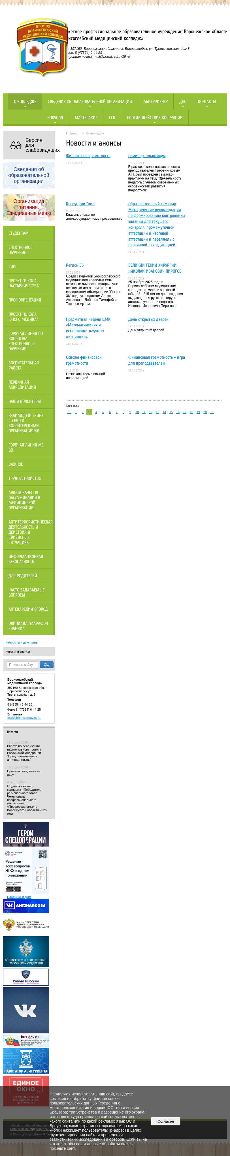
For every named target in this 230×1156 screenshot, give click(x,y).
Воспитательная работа (23, 365)
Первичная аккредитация (22, 385)
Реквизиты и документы (22, 642)
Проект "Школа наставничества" (24, 283)
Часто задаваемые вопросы (26, 592)
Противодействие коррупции (155, 117)
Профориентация (24, 300)
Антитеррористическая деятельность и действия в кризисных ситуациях (30, 532)
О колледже (25, 101)
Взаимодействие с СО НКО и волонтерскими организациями (26, 423)
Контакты (207, 101)
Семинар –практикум (147, 155)
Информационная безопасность (25, 559)
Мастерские (86, 117)
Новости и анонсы (18, 651)
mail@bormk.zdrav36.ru (24, 717)
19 (198, 412)
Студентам (18, 233)
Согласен (166, 1121)
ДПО (182, 101)
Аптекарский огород (28, 609)
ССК (112, 117)
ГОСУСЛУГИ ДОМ (19, 897)
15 (171, 412)
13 (157, 412)
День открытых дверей (148, 319)
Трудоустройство (24, 478)
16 (178, 412)
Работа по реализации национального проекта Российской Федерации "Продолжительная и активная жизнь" (24, 752)
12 (150, 412)
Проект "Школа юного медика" (23, 317)
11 (144, 412)
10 (137, 412)
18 (191, 412)
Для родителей (22, 575)
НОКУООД (55, 117)
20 (205, 412)
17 (184, 412)
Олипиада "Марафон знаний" (28, 626)
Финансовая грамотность (88, 155)
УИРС (12, 266)
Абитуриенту (156, 101)
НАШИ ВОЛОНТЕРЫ (24, 401)
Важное (15, 464)
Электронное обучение (20, 250)
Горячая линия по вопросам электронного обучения (25, 341)
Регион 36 (75, 265)
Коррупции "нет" (80, 203)
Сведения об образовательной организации (90, 101)
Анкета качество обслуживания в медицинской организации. (24, 500)
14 (164, 412)
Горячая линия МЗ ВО (26, 448)
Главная (72, 133)
